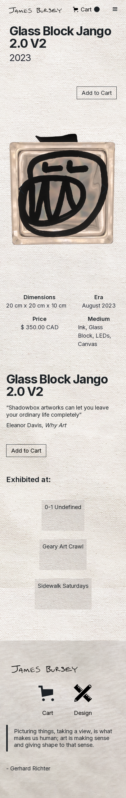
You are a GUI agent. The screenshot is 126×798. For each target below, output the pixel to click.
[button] (86, 9)
